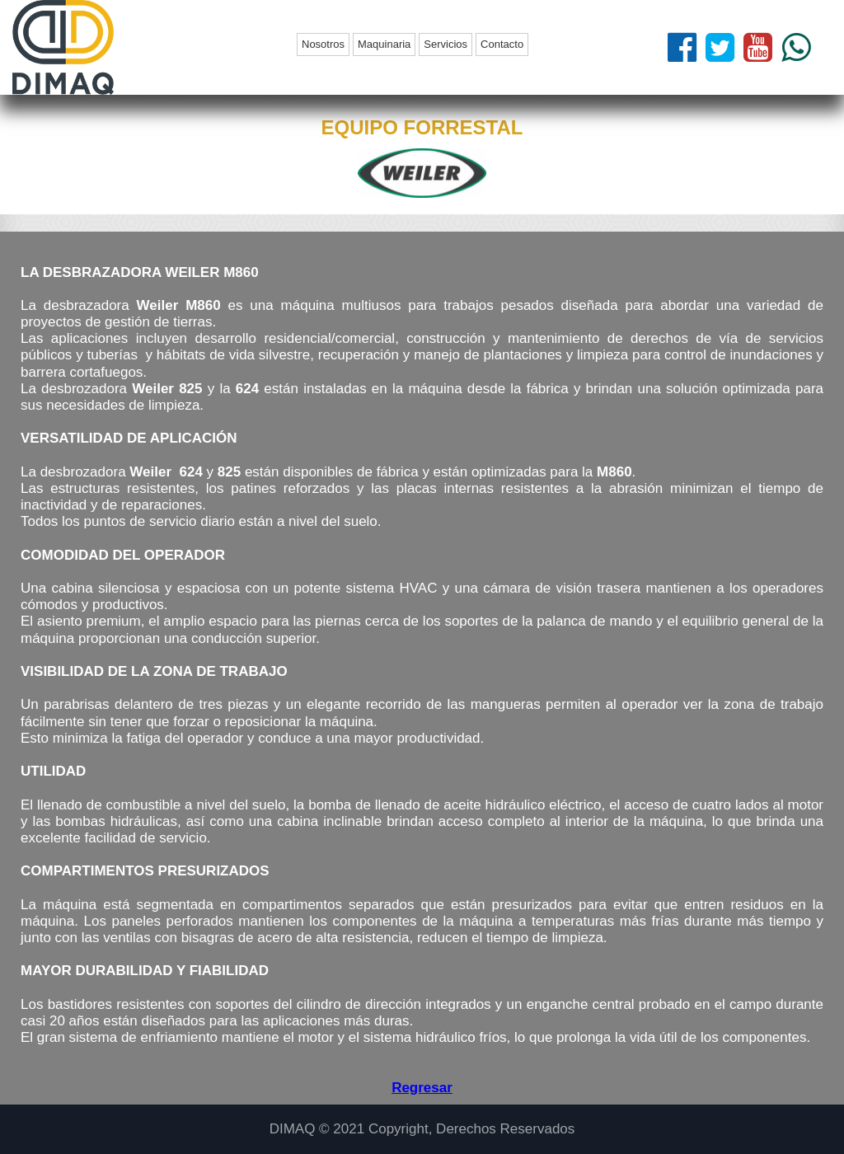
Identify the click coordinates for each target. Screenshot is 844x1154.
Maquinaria (384, 44)
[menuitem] (325, 44)
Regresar (422, 1087)
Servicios (445, 44)
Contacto (502, 44)
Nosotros (323, 44)
